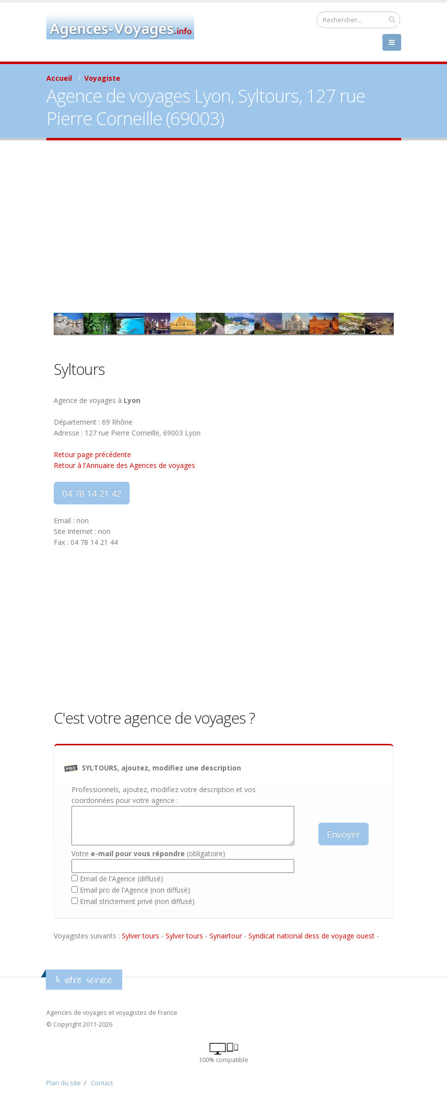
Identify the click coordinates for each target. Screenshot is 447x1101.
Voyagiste (102, 78)
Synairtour (225, 935)
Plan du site (63, 1083)
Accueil (59, 78)
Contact (102, 1083)
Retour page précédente (92, 454)
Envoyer (343, 834)
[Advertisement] (223, 227)
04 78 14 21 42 (91, 493)
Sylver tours (140, 935)
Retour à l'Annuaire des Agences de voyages (124, 465)
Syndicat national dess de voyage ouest (311, 935)
